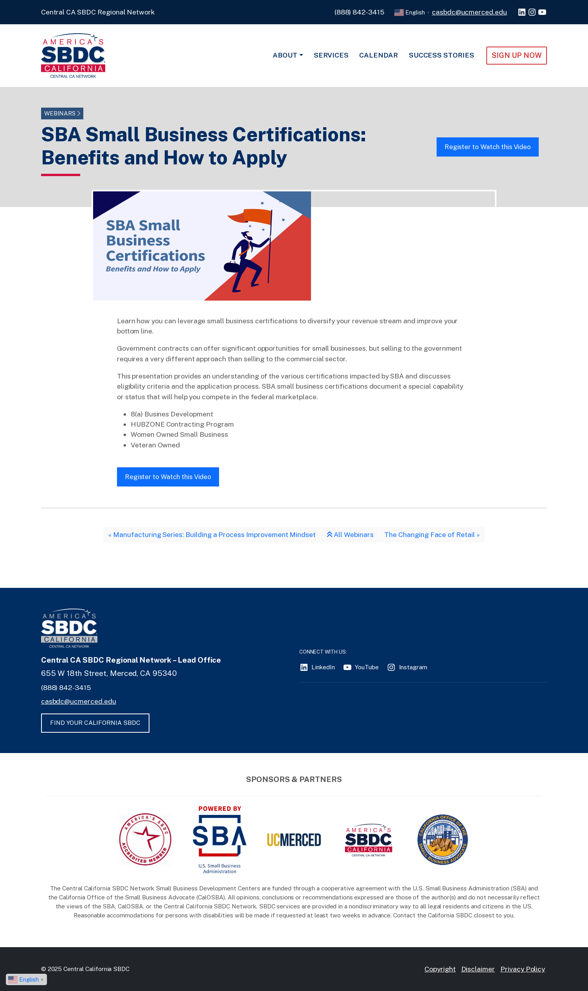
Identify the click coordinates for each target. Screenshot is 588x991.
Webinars (60, 113)
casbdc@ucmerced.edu (469, 12)
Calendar (378, 55)
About (285, 55)
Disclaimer (478, 969)
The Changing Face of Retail (429, 534)
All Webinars (350, 534)
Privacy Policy (522, 969)
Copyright (440, 969)
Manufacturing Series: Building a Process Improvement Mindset (214, 534)
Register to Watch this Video (487, 147)
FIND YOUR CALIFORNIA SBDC (95, 722)
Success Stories (441, 55)
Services (331, 55)
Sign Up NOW (516, 55)
